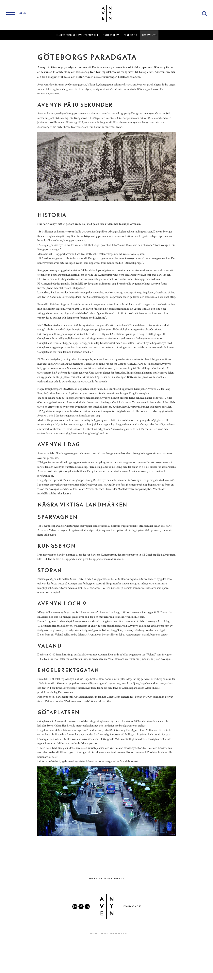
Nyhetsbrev (111, 35)
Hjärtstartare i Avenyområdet (77, 35)
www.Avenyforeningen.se (106, 878)
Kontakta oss (132, 906)
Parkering (130, 35)
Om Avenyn (149, 35)
